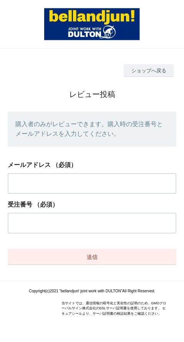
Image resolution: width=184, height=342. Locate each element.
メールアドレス (29, 165)
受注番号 (20, 204)
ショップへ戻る (148, 70)
